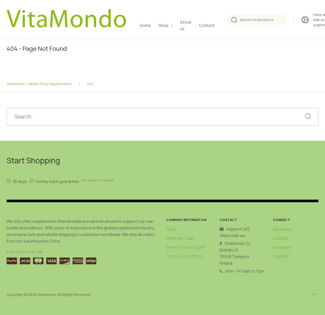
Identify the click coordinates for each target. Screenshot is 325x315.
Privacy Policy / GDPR (185, 247)
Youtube (281, 256)
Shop (163, 25)
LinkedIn (280, 238)
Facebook (282, 229)
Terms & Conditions (184, 256)
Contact (207, 25)
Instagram (282, 247)
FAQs (171, 229)
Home (145, 25)
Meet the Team (180, 238)
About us (185, 25)
